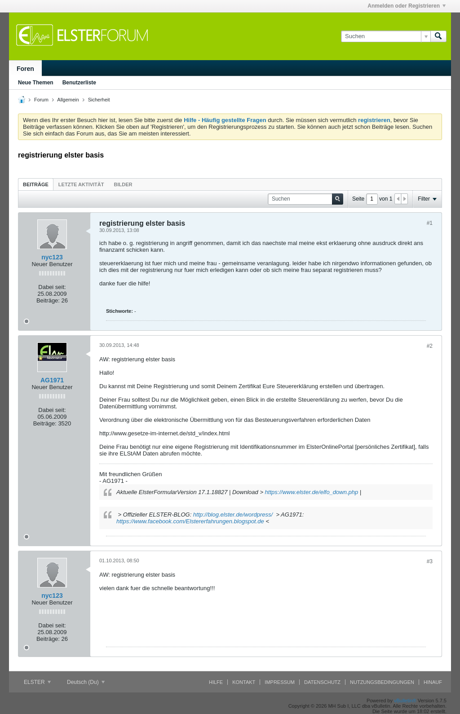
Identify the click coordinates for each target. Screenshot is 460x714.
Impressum (280, 682)
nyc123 (51, 257)
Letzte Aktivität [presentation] (81, 184)
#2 (430, 346)
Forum (41, 99)
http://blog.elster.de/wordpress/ (233, 514)
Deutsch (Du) (86, 682)
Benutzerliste (79, 82)
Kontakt (243, 682)
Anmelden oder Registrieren (406, 6)
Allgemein (68, 99)
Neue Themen (35, 82)
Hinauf (433, 682)
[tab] (35, 184)
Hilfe (216, 682)
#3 (430, 561)
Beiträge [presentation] (36, 184)
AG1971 (52, 380)
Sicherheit (99, 99)
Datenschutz (322, 682)
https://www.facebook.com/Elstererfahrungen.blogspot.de (190, 521)
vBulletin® (405, 700)
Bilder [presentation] (123, 184)
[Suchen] (385, 36)
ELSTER (37, 682)
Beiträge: (48, 300)
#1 (430, 223)
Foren (25, 68)
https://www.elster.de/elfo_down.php (311, 492)
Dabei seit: (52, 287)
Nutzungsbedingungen (382, 682)
